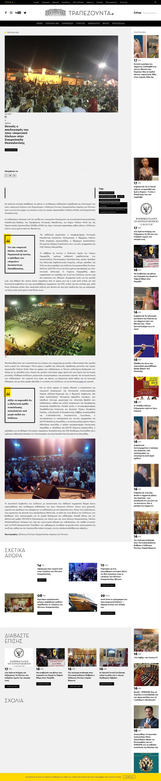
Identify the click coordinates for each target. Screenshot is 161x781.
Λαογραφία (45, 2)
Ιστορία (36, 2)
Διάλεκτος (90, 2)
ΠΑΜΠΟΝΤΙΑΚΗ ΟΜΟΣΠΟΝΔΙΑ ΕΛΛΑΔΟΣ (110, 205)
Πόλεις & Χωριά (78, 2)
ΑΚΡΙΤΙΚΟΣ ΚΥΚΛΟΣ (106, 193)
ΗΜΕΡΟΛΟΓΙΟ (94, 24)
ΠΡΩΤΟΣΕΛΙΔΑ (118, 24)
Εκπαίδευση (66, 2)
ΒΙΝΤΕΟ (106, 24)
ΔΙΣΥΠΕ (120, 196)
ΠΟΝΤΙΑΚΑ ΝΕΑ (52, 24)
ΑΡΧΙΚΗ (39, 24)
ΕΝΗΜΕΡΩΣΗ (67, 24)
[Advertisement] (50, 193)
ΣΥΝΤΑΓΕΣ (80, 24)
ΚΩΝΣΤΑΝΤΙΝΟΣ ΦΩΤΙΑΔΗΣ (109, 200)
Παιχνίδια (100, 2)
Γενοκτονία (123, 2)
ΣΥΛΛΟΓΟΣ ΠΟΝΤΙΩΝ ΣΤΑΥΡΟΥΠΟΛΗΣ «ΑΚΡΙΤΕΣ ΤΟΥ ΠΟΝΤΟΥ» (112, 211)
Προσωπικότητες (111, 2)
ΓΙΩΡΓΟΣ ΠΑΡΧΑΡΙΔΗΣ (107, 196)
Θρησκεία (55, 2)
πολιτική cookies (115, 777)
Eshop (137, 12)
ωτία (81, 382)
